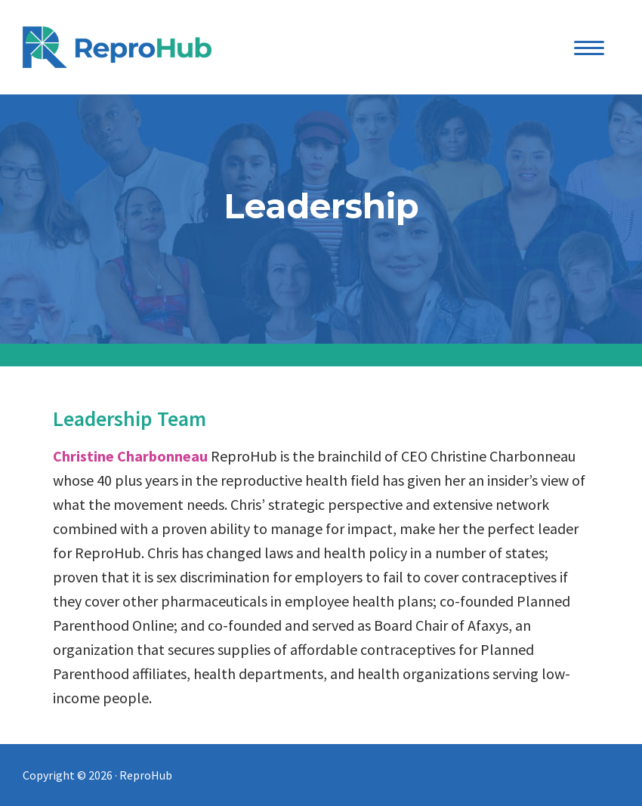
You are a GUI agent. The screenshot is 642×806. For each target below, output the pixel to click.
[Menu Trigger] (589, 47)
